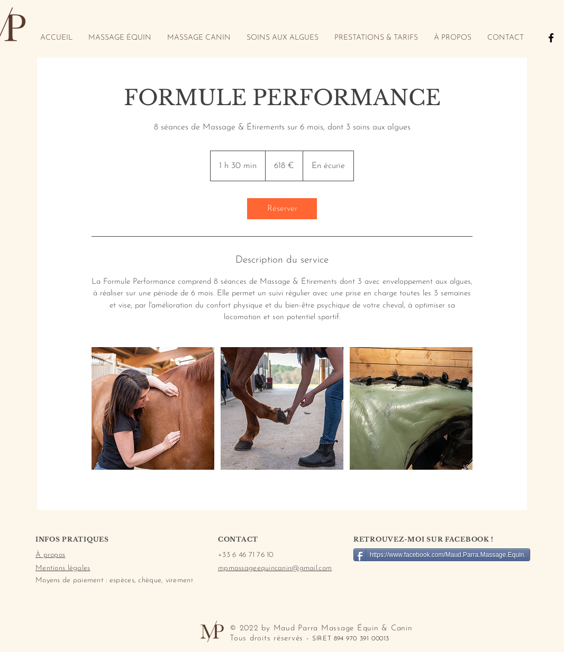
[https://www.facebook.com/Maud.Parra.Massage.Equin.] (441, 554)
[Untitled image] (153, 408)
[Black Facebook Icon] (551, 38)
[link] (282, 208)
